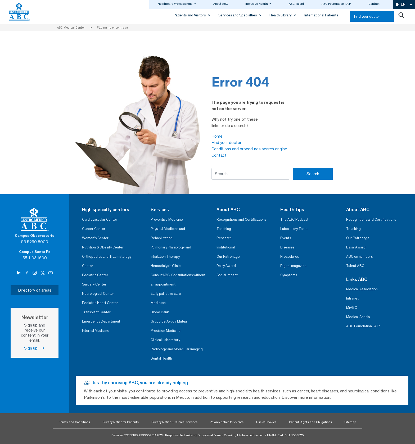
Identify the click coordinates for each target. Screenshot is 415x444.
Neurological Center (98, 293)
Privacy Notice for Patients (120, 422)
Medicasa (158, 303)
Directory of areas (34, 290)
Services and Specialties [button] (238, 15)
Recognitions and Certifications (241, 219)
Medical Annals (358, 317)
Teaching (223, 228)
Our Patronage (228, 256)
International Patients (321, 15)
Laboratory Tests (293, 228)
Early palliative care (166, 293)
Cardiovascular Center (99, 219)
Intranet (352, 298)
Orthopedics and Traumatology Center (106, 261)
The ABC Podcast (294, 219)
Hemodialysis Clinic (166, 266)
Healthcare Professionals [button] (175, 4)
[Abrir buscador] (401, 16)
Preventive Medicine (167, 219)
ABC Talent (296, 4)
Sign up (34, 348)
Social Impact (227, 275)
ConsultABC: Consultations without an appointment (178, 280)
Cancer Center (93, 228)
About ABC (220, 4)
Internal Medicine (95, 330)
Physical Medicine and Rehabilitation (168, 233)
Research (224, 238)
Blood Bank (160, 312)
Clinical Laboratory (165, 340)
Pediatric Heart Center (100, 303)
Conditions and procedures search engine (249, 148)
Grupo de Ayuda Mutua (169, 321)
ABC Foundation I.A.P (336, 4)
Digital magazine (293, 266)
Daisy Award (226, 266)
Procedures (289, 256)
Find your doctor (367, 16)
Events (285, 238)
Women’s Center (95, 238)
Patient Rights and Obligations (310, 422)
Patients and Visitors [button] (190, 15)
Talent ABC (355, 266)
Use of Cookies (266, 422)
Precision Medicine (166, 330)
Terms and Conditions (74, 422)
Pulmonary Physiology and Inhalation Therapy (171, 252)
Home (217, 136)
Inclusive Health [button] (257, 4)
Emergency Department (101, 321)
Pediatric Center (95, 275)
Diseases (287, 247)
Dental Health (161, 358)
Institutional (225, 247)
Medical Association (362, 289)
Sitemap (350, 422)
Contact (374, 4)
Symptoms (288, 275)
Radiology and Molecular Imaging (177, 349)
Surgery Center (94, 284)
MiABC (351, 307)
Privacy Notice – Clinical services (174, 422)
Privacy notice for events (226, 422)
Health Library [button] (280, 15)
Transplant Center (96, 312)
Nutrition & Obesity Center (103, 247)
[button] (404, 4)
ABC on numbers (359, 256)
